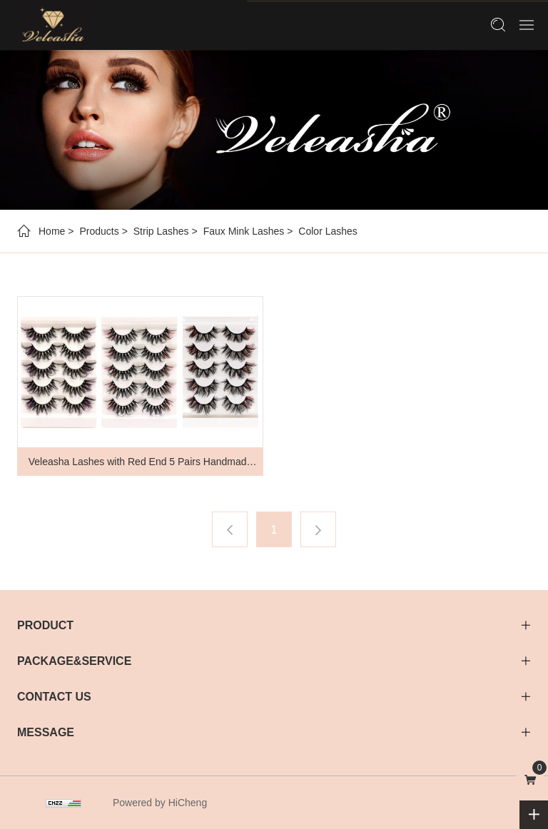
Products (98, 231)
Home (52, 231)
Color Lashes (327, 231)
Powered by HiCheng (160, 802)
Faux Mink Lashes (244, 231)
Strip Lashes (161, 231)
